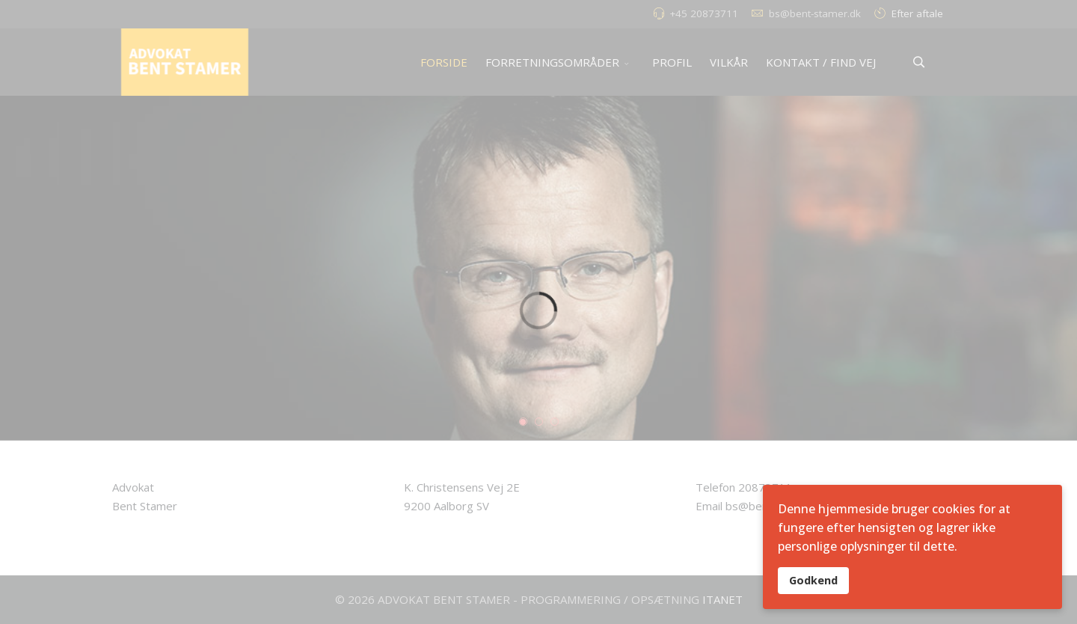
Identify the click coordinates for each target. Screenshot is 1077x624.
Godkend (813, 580)
